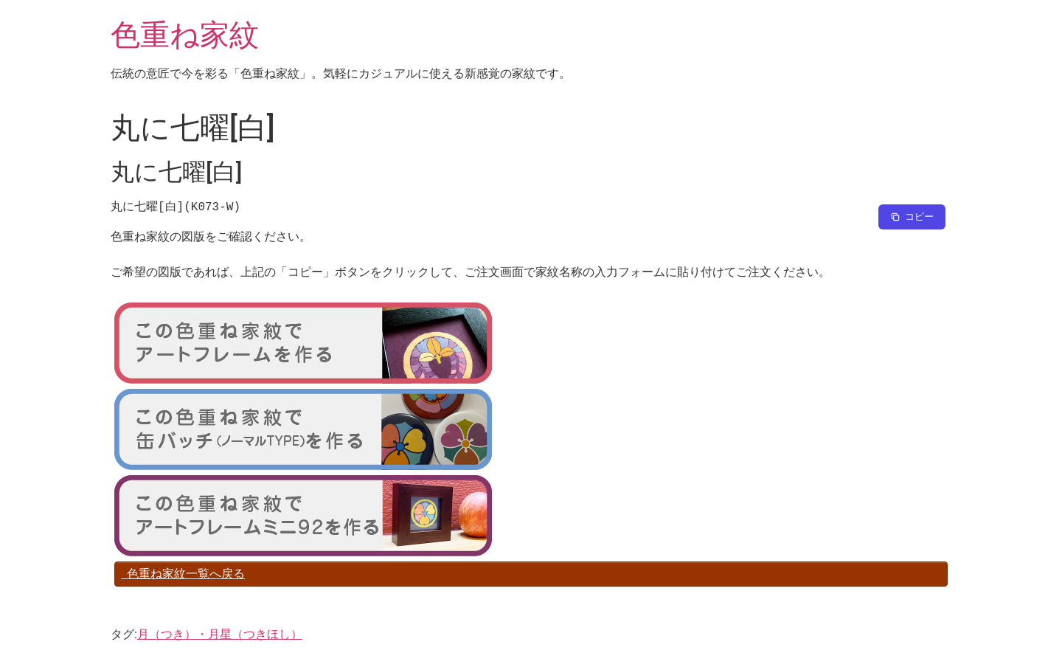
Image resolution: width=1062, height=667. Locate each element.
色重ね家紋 (185, 35)
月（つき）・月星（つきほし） (219, 634)
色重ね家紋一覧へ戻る (183, 574)
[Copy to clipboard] (911, 216)
